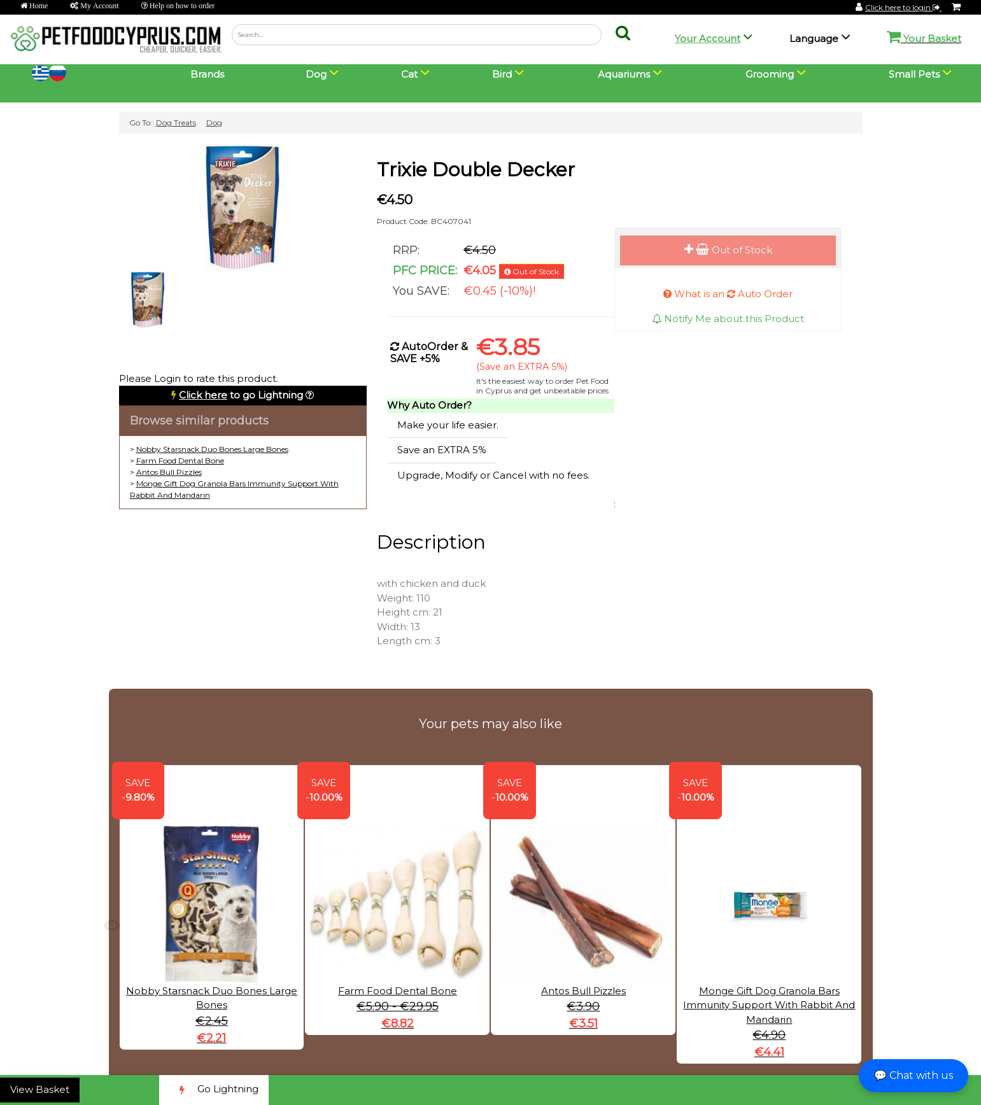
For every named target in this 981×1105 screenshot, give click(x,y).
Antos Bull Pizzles (169, 472)
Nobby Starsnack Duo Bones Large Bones (212, 449)
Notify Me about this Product (728, 319)
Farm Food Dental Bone (180, 460)
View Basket (39, 1089)
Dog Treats (176, 122)
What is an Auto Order (728, 294)
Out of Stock (728, 250)
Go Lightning (213, 1090)
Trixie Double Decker (476, 169)
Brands (207, 74)
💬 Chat (913, 1075)
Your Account (707, 38)
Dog (214, 122)
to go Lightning (241, 395)
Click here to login (903, 7)
